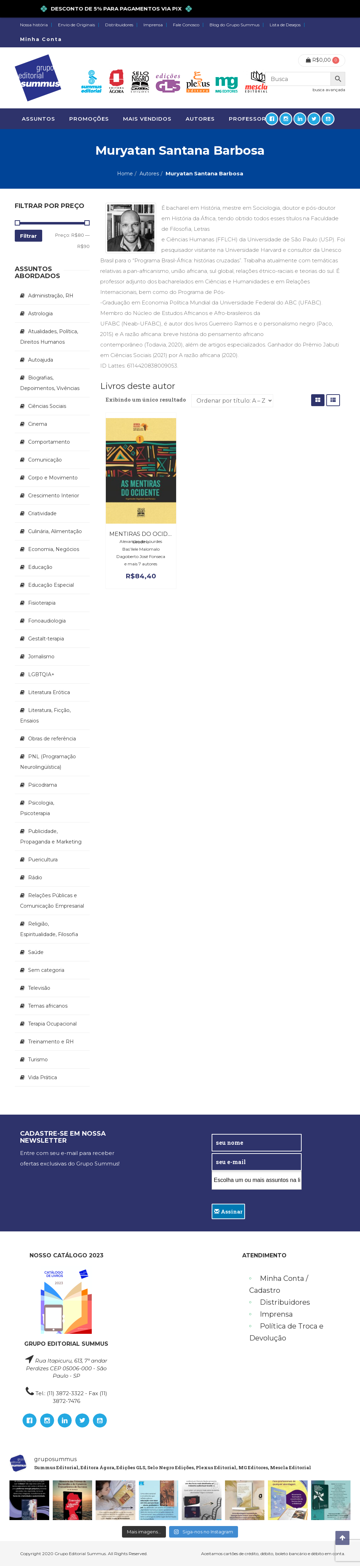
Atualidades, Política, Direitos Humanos (49, 336)
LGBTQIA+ (41, 674)
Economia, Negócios (53, 549)
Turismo (38, 1059)
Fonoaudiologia (47, 621)
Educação (40, 567)
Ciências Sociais (47, 406)
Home (125, 173)
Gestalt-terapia (46, 639)
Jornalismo (41, 656)
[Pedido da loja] (232, 400)
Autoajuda (40, 360)
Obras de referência (52, 738)
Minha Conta (41, 39)
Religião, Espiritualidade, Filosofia (49, 929)
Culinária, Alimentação (55, 531)
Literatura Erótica (49, 692)
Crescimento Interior (53, 495)
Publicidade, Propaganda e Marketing (51, 836)
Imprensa (153, 25)
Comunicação (45, 460)
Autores (149, 173)
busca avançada (329, 89)
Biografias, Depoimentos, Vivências (49, 383)
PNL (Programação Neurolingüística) (48, 761)
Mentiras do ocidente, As (151, 534)
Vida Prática (42, 1077)
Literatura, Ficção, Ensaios (45, 715)
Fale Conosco (186, 25)
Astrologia (40, 313)
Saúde (36, 952)
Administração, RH (50, 296)
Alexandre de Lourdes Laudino (141, 541)
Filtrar (28, 236)
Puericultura (43, 859)
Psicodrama (42, 785)
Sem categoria (46, 970)
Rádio (35, 877)
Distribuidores (119, 25)
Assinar (228, 1211)
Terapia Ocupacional (52, 1024)
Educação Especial (51, 585)
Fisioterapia (42, 603)
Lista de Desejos (285, 25)
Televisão (39, 988)
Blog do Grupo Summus (234, 25)
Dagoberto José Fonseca (140, 556)
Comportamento (49, 442)
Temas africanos (48, 1006)
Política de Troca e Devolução (286, 1332)
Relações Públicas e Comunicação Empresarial (52, 900)
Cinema (37, 424)
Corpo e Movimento (53, 478)
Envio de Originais (76, 25)
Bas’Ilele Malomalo (141, 549)
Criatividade (42, 513)
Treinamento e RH (51, 1042)
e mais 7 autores (140, 563)
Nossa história (34, 25)
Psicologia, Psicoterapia (37, 808)
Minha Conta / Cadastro (278, 1284)
